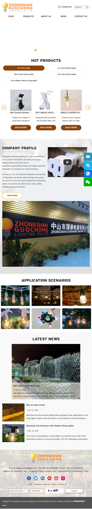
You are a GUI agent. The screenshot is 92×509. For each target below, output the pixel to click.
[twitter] (36, 480)
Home (11, 16)
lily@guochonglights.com (26, 468)
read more (21, 128)
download (65, 7)
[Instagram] (63, 480)
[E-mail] (88, 157)
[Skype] (88, 165)
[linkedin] (43, 480)
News (63, 16)
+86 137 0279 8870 (74, 468)
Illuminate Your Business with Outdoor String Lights (50, 426)
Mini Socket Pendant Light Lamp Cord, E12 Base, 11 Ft (20, 113)
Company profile (19, 148)
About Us (46, 16)
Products (28, 16)
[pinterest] (49, 480)
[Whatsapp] (88, 174)
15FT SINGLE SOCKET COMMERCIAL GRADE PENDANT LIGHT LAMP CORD (46, 113)
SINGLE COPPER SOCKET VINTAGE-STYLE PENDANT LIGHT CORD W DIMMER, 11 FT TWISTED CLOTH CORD (71, 113)
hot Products (46, 60)
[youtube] (56, 480)
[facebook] (29, 480)
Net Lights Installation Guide (27, 386)
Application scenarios (46, 280)
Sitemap (60, 502)
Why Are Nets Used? (35, 405)
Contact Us (81, 16)
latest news (46, 339)
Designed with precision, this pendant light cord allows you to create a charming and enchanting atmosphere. (46, 119)
